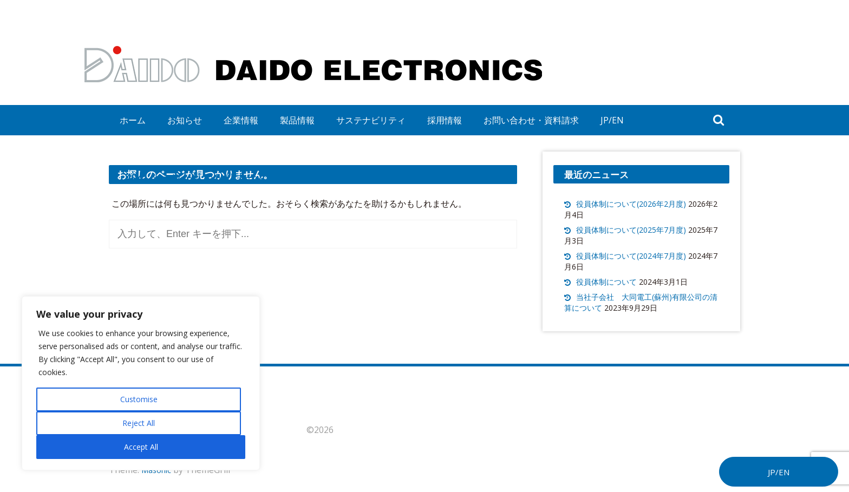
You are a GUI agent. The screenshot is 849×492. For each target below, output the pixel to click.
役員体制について (606, 282)
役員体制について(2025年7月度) (631, 230)
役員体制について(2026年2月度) (631, 204)
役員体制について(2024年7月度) (631, 256)
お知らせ (184, 120)
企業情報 (241, 120)
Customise (139, 399)
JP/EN (612, 120)
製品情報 (297, 120)
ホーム (133, 120)
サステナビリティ (371, 120)
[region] (141, 383)
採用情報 (444, 120)
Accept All (141, 447)
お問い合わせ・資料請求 (531, 120)
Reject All (138, 423)
